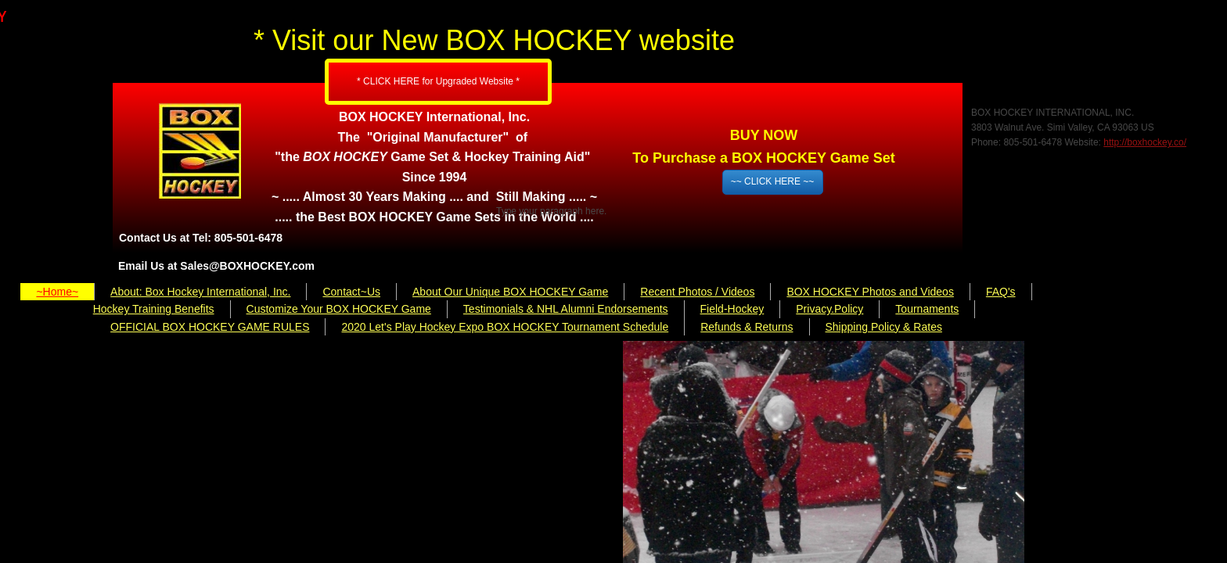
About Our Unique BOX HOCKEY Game (510, 291)
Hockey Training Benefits (153, 309)
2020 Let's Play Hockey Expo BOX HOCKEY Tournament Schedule (504, 327)
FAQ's (1001, 291)
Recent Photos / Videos (697, 291)
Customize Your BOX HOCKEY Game (338, 309)
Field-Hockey (732, 309)
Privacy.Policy (829, 309)
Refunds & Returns (746, 327)
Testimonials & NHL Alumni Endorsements (565, 309)
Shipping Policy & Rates (884, 327)
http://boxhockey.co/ (1144, 142)
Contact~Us (351, 291)
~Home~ (57, 291)
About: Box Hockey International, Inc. (200, 291)
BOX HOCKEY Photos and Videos (870, 291)
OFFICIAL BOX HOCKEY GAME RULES (209, 327)
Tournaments (927, 309)
